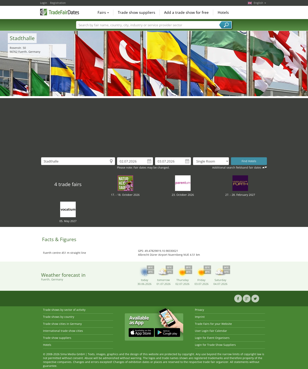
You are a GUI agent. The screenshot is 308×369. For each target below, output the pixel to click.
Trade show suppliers (136, 12)
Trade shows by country (58, 317)
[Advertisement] (154, 125)
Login (43, 3)
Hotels (223, 12)
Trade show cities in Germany (62, 324)
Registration (58, 3)
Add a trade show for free (186, 12)
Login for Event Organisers (212, 338)
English (260, 3)
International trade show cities (63, 331)
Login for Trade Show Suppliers (215, 345)
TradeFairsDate (59, 12)
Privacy (199, 310)
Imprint (200, 317)
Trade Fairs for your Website (213, 324)
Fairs (103, 12)
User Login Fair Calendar (211, 331)
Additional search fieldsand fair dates (236, 167)
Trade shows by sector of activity (64, 310)
